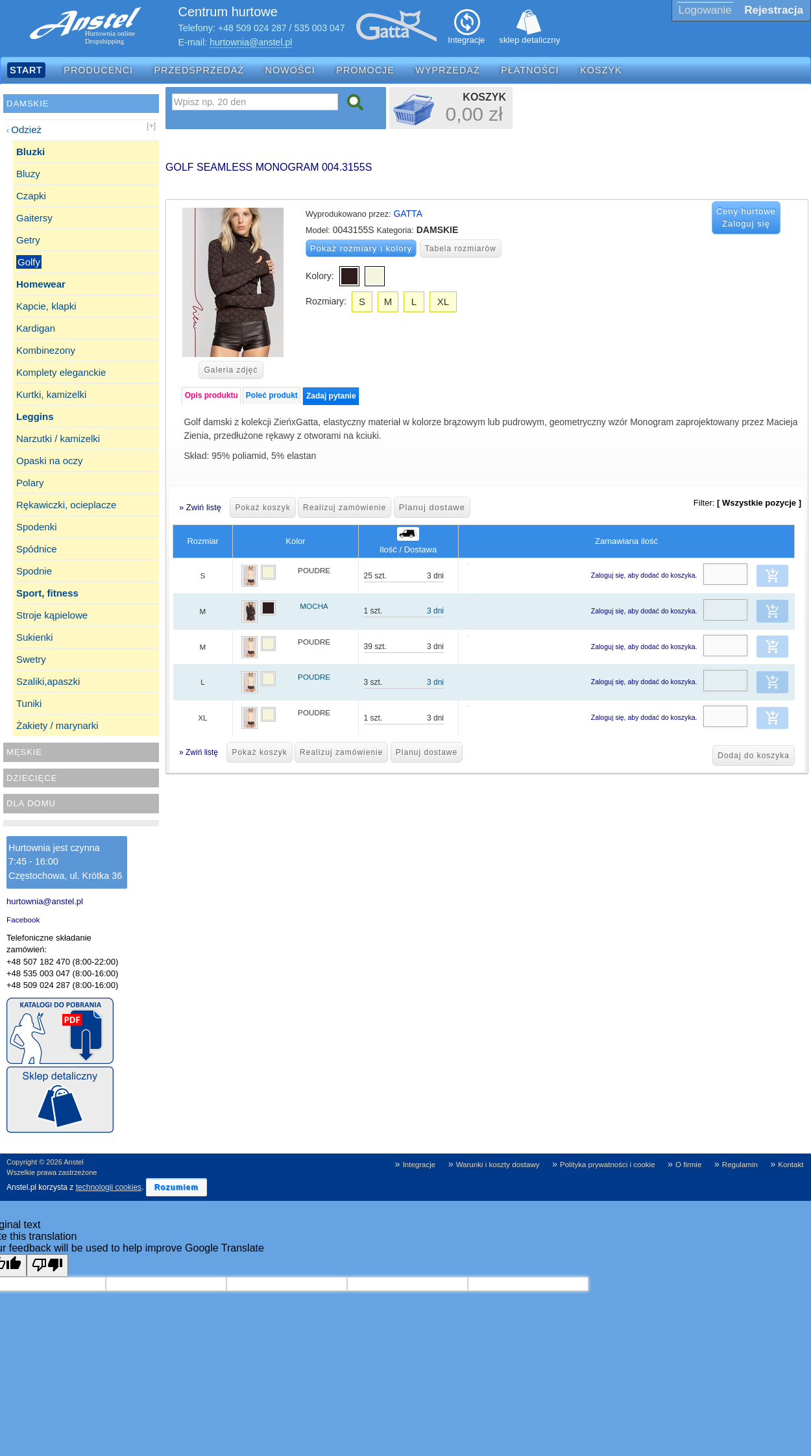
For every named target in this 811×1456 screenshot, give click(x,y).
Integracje (419, 1164)
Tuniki (29, 703)
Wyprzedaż (447, 70)
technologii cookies (108, 1187)
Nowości (290, 70)
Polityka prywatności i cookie (607, 1164)
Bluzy (28, 173)
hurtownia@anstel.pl (251, 42)
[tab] (211, 395)
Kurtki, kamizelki (51, 394)
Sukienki (34, 637)
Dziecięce (31, 778)
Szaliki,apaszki (48, 681)
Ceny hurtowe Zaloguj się (746, 217)
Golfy (29, 261)
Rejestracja (773, 10)
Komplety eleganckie (61, 372)
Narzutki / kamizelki (58, 438)
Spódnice (36, 548)
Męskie (24, 752)
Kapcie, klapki (46, 306)
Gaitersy (34, 217)
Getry (28, 239)
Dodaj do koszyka (754, 755)
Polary (30, 482)
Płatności (530, 70)
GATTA (407, 213)
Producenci (98, 70)
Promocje (365, 70)
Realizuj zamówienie (344, 507)
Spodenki (36, 526)
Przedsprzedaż (199, 70)
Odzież (26, 129)
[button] (773, 576)
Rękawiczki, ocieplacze (66, 504)
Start (26, 70)
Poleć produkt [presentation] (272, 395)
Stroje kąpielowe (52, 615)
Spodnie (34, 570)
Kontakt (790, 1164)
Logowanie (705, 10)
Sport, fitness (47, 592)
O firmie (688, 1164)
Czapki (31, 195)
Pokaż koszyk (262, 507)
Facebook (23, 919)
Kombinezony (45, 350)
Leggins (35, 416)
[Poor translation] (47, 1265)
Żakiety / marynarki (57, 725)
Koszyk (601, 70)
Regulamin (740, 1164)
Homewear (41, 284)
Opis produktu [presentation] (211, 395)
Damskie (27, 103)
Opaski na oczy (49, 460)
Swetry (31, 659)
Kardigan (35, 328)
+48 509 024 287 (252, 28)
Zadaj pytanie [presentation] (331, 396)
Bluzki (30, 151)
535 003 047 (320, 28)
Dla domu (31, 803)
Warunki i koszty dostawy (498, 1164)
